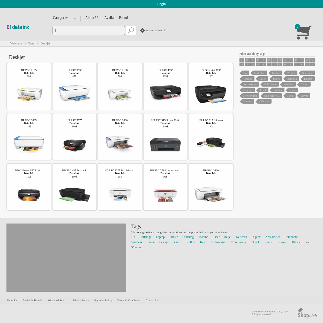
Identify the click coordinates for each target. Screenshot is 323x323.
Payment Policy (103, 300)
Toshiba (203, 237)
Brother (190, 242)
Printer (173, 237)
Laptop (160, 237)
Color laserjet (239, 242)
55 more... (137, 247)
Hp (133, 237)
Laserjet (164, 242)
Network (241, 237)
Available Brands (116, 18)
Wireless (136, 242)
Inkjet (227, 237)
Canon (151, 242)
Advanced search (156, 30)
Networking (218, 242)
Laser (216, 237)
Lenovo (281, 242)
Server (268, 242)
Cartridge (145, 237)
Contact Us (152, 300)
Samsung (188, 237)
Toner (203, 242)
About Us (92, 18)
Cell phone (291, 237)
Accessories (272, 237)
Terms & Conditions (129, 300)
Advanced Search (57, 300)
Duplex (255, 237)
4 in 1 (177, 242)
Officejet (296, 242)
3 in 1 (255, 242)
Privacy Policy (80, 300)
